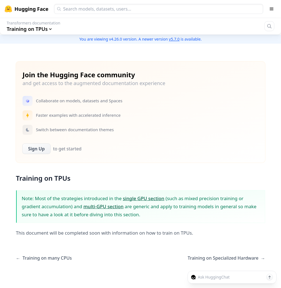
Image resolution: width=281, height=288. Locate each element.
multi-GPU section (103, 206)
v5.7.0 (174, 39)
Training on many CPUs (44, 258)
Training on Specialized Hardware (226, 258)
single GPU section (143, 198)
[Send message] (269, 277)
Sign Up (36, 149)
